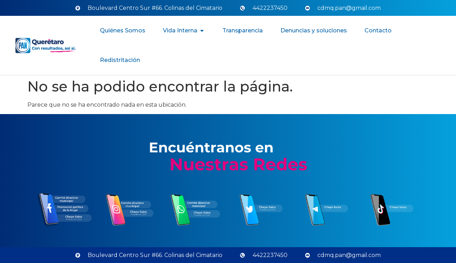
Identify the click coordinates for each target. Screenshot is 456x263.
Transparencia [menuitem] (242, 30)
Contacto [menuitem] (378, 30)
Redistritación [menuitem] (120, 60)
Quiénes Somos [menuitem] (122, 30)
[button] (202, 30)
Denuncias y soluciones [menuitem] (313, 30)
